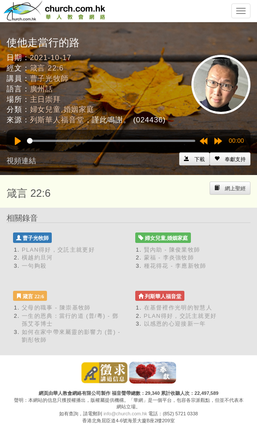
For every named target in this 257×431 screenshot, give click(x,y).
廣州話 (41, 89)
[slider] (111, 141)
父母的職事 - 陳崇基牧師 (56, 307)
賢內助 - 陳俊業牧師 (172, 249)
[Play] (18, 141)
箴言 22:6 (47, 68)
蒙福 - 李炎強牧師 (169, 257)
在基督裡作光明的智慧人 (178, 307)
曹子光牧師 (49, 78)
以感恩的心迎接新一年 (175, 323)
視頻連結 (21, 161)
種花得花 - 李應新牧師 (175, 266)
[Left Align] (230, 158)
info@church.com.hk (125, 413)
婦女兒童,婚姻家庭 (62, 109)
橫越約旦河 (37, 257)
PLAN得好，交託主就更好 (58, 249)
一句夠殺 (34, 266)
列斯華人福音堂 (57, 120)
